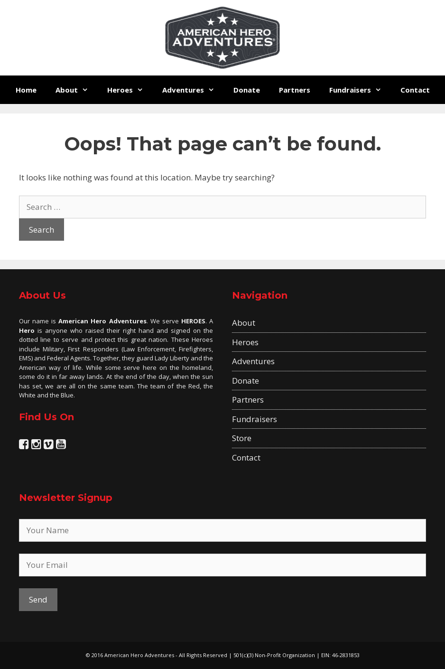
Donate (246, 89)
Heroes (130, 89)
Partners (294, 89)
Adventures (193, 89)
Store (241, 438)
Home (26, 89)
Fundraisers (360, 89)
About (77, 89)
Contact (415, 89)
